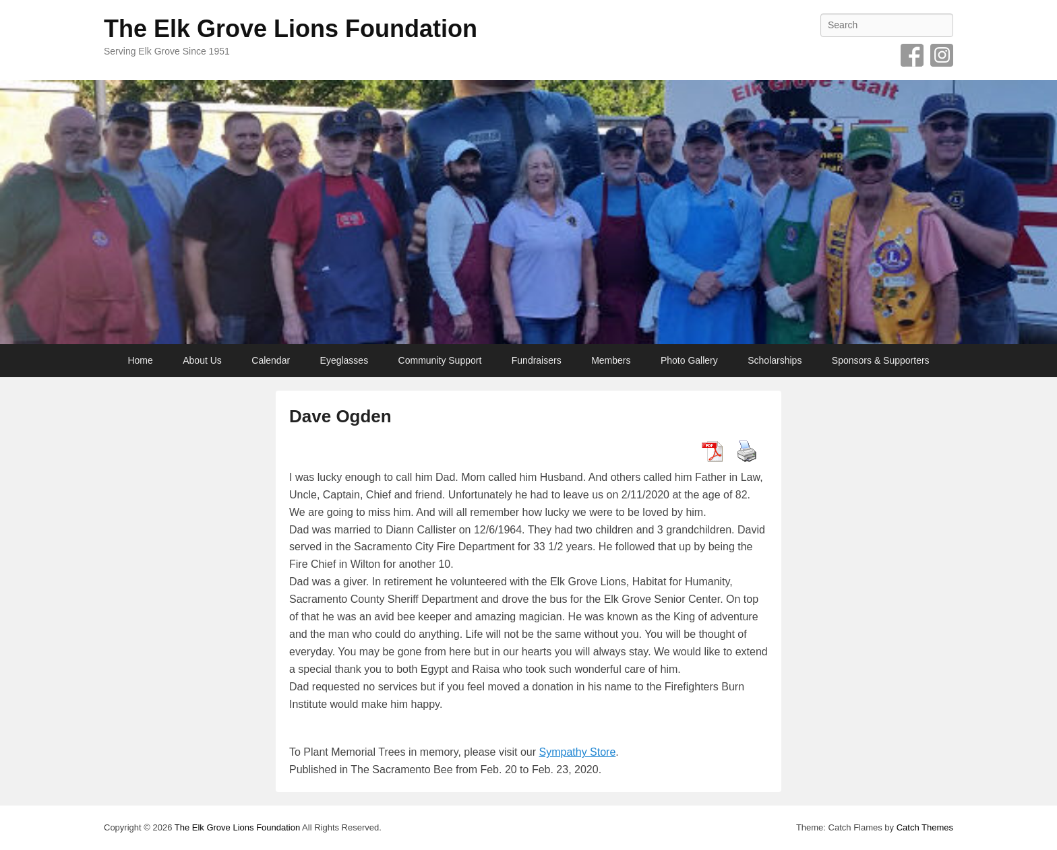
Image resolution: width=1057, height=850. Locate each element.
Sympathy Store (577, 752)
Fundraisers (537, 360)
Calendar (270, 360)
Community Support (440, 360)
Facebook (912, 55)
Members (610, 360)
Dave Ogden (340, 416)
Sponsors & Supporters (881, 360)
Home (139, 360)
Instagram (941, 55)
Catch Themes (925, 827)
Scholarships (775, 360)
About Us (202, 360)
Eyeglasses (344, 360)
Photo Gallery (689, 360)
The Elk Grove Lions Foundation (290, 28)
